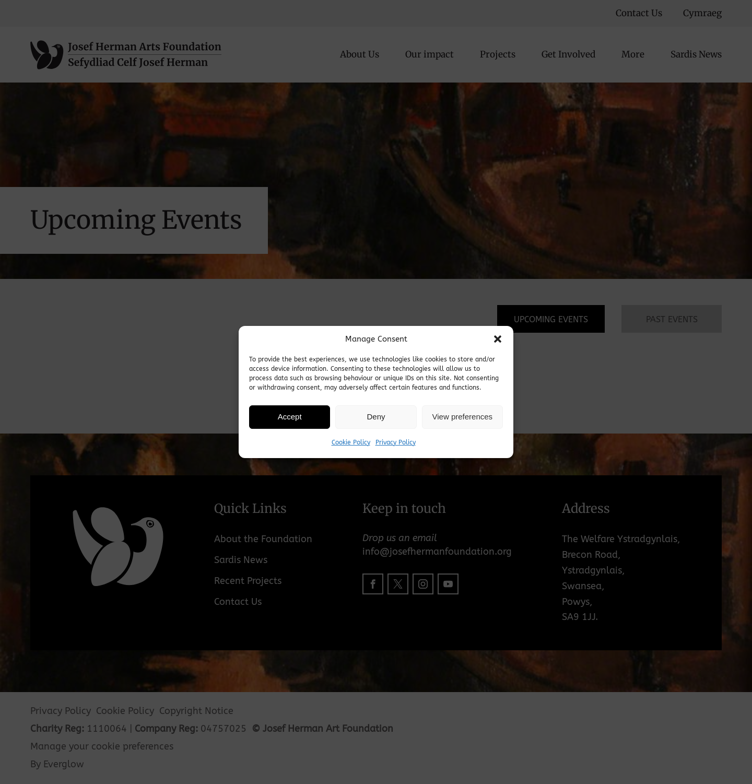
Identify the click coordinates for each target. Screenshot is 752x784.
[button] (497, 339)
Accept (290, 416)
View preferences (462, 416)
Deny (376, 416)
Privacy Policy (395, 442)
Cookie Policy (351, 442)
